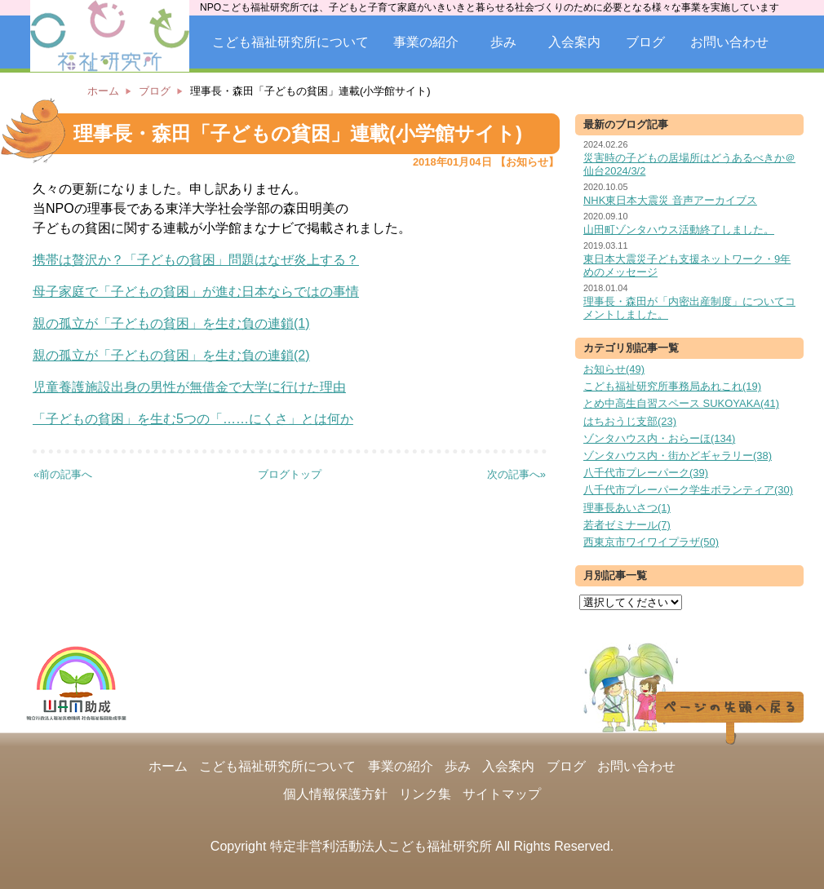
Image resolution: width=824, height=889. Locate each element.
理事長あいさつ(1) (627, 508)
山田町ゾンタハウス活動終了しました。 (678, 229)
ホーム (103, 91)
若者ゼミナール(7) (627, 525)
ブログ (645, 42)
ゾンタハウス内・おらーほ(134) (659, 438)
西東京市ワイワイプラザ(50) (651, 542)
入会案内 (574, 42)
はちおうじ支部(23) (629, 421)
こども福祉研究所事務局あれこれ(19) (672, 386)
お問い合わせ (729, 42)
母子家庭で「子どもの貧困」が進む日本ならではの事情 (196, 292)
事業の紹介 (426, 42)
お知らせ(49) (614, 369)
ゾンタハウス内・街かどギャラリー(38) (677, 455)
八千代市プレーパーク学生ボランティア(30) (688, 490)
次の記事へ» (516, 474)
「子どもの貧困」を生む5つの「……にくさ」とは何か (193, 419)
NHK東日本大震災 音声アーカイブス (670, 200)
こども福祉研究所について (290, 42)
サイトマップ (502, 794)
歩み (503, 42)
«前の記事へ (62, 474)
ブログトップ (289, 474)
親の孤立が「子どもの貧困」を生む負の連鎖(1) (171, 323)
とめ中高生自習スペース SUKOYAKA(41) (681, 403)
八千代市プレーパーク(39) (645, 473)
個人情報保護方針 (335, 794)
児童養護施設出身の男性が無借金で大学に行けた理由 (189, 387)
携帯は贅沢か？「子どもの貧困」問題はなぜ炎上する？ (196, 260)
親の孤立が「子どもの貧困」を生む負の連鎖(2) (171, 355)
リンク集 (425, 794)
